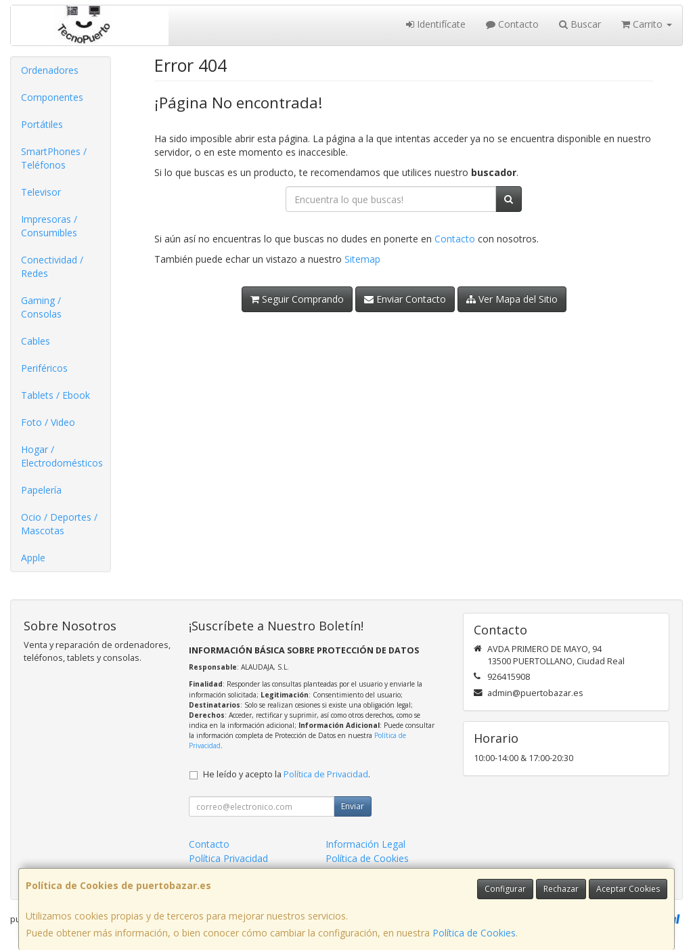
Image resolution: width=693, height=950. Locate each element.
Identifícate (436, 24)
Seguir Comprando (297, 299)
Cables (35, 340)
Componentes (52, 97)
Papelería (41, 489)
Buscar (580, 24)
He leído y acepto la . (286, 774)
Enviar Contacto (405, 299)
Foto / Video (48, 422)
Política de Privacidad (326, 774)
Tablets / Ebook (55, 395)
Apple (33, 557)
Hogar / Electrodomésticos (62, 456)
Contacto (512, 24)
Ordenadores (50, 70)
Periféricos (44, 368)
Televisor (41, 192)
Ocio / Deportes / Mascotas (59, 524)
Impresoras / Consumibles (49, 226)
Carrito (646, 24)
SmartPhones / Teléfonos (54, 158)
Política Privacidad (228, 858)
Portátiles (42, 124)
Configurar (505, 888)
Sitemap (362, 259)
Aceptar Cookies (628, 888)
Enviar (352, 806)
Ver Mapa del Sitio (512, 299)
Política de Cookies (474, 932)
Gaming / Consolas (41, 307)
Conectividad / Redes (52, 266)
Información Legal (365, 844)
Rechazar (561, 888)
